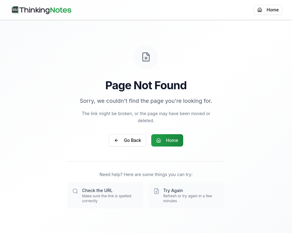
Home (268, 9)
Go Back (127, 140)
